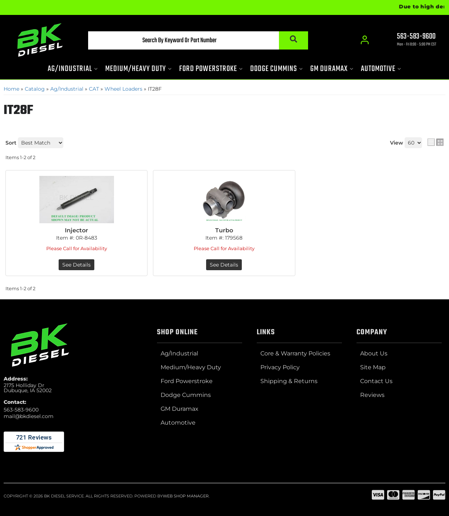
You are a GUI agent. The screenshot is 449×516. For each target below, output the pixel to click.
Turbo (224, 230)
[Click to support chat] (410, 40)
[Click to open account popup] (365, 40)
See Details (76, 264)
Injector (76, 230)
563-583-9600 (21, 409)
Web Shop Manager (186, 496)
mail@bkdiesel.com (29, 416)
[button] (198, 40)
